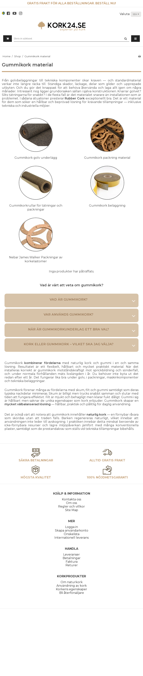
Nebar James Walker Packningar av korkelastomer (35, 259)
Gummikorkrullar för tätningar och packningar (35, 207)
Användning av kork (71, 585)
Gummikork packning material (107, 157)
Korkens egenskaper (71, 589)
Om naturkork (72, 582)
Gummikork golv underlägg (35, 157)
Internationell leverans (71, 537)
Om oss (71, 503)
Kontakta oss (71, 499)
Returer (71, 565)
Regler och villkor (71, 506)
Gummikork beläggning (107, 205)
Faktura (72, 561)
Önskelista (71, 534)
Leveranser (71, 554)
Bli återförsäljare (71, 593)
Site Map (71, 510)
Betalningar (72, 558)
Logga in (71, 527)
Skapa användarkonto (71, 530)
